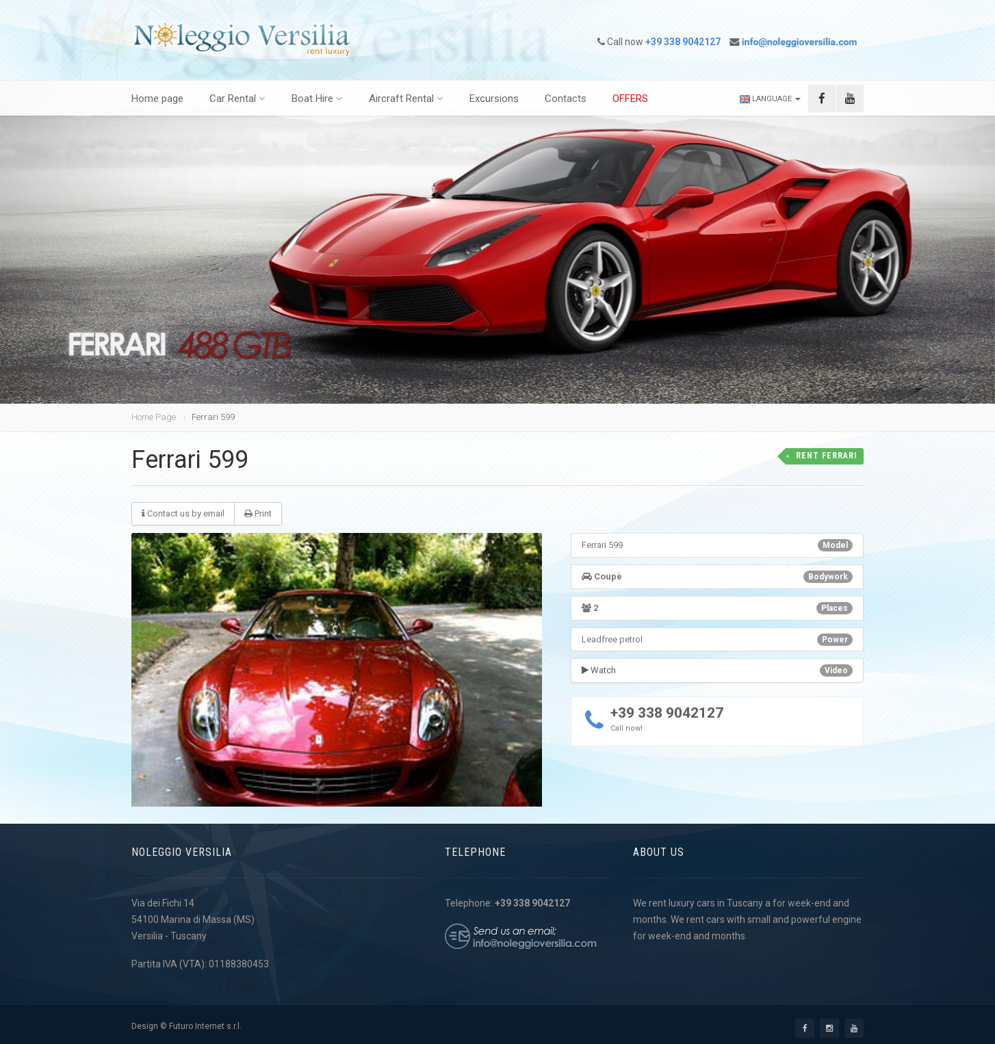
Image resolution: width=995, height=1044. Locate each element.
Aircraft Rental (406, 98)
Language (770, 98)
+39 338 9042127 (666, 713)
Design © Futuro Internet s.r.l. (186, 1026)
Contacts (565, 98)
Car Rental (237, 98)
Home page (157, 98)
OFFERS (630, 98)
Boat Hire (317, 98)
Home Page (153, 417)
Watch (599, 670)
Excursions (494, 98)
